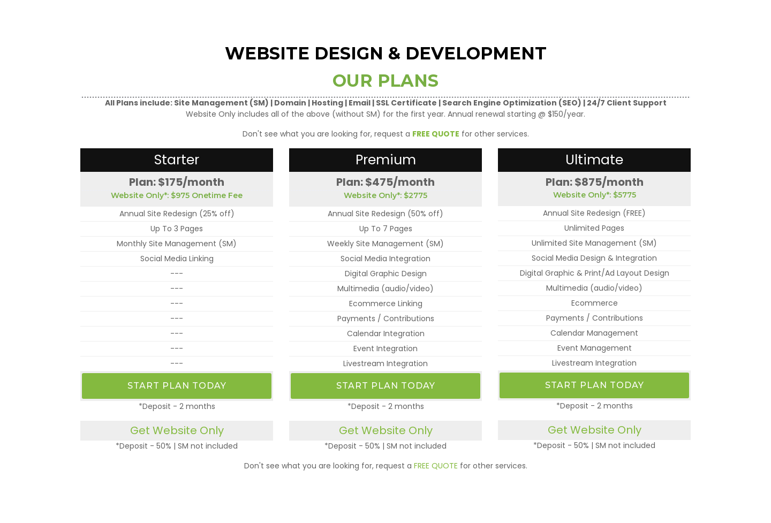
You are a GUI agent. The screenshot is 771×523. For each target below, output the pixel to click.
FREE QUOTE (436, 465)
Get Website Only (177, 430)
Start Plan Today (176, 386)
